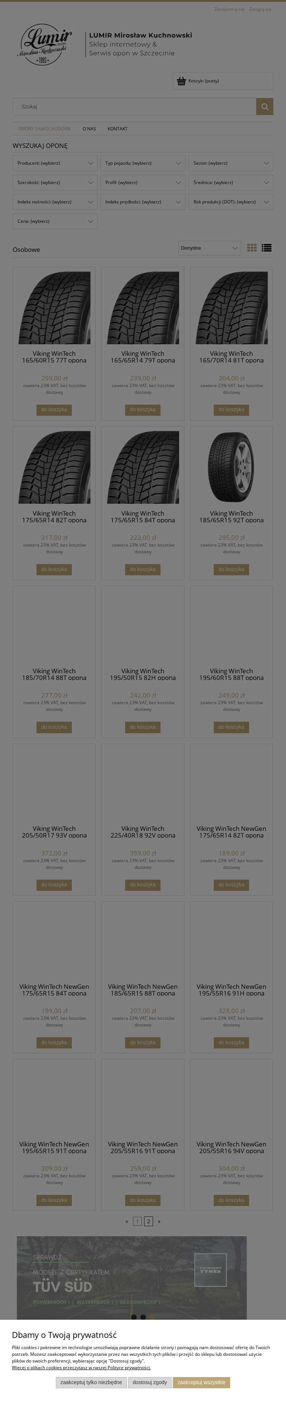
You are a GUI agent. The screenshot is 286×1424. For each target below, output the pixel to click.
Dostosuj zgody (150, 1382)
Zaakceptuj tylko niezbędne (91, 1382)
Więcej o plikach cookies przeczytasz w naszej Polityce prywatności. (81, 1367)
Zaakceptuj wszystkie (202, 1382)
